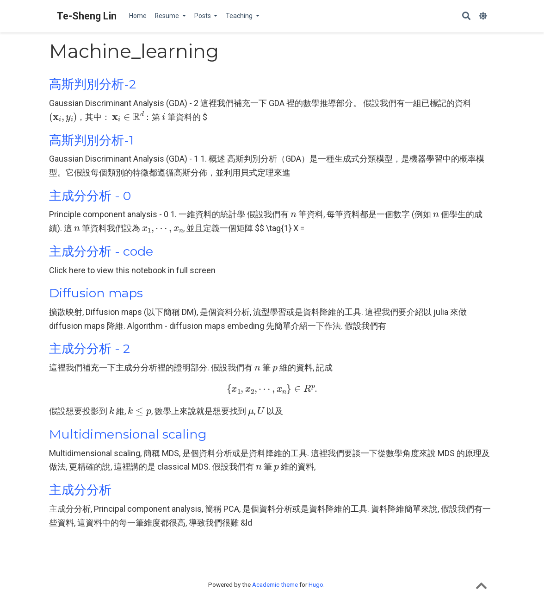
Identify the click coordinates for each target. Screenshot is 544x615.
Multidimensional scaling (128, 434)
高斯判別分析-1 (91, 140)
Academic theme (275, 584)
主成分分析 (80, 489)
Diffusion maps (96, 293)
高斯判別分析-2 (92, 84)
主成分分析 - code (101, 251)
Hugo (316, 584)
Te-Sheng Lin (87, 16)
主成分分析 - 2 (89, 348)
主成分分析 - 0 (90, 195)
